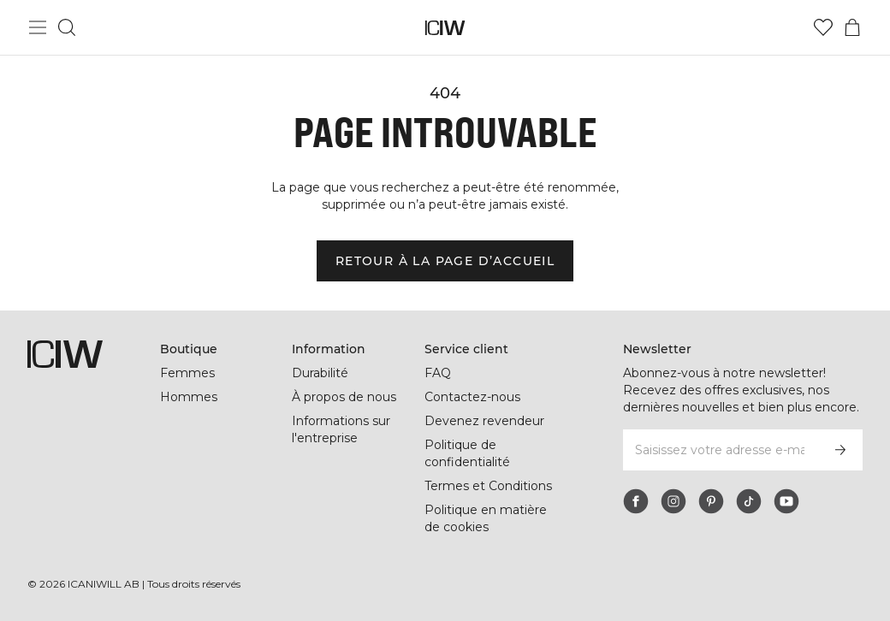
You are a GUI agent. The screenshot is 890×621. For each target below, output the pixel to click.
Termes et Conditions (488, 486)
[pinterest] (711, 501)
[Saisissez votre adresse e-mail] (719, 449)
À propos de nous (344, 397)
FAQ (437, 373)
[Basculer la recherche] (66, 27)
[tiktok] (749, 501)
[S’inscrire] (840, 450)
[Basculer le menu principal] (37, 27)
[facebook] (636, 501)
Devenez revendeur (484, 421)
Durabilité (320, 373)
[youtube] (786, 501)
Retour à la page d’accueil (445, 261)
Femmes (187, 373)
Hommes (188, 397)
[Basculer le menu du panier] (852, 27)
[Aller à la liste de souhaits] (823, 27)
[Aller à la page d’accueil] (445, 28)
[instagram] (673, 501)
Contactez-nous (472, 397)
